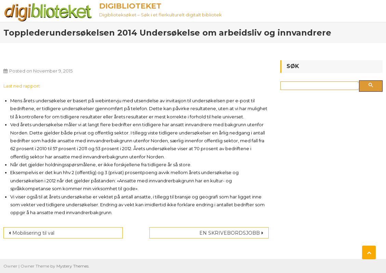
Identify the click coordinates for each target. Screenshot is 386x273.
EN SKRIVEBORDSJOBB (229, 233)
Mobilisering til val (33, 233)
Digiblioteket (130, 6)
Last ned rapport (21, 86)
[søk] (321, 86)
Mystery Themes (72, 266)
